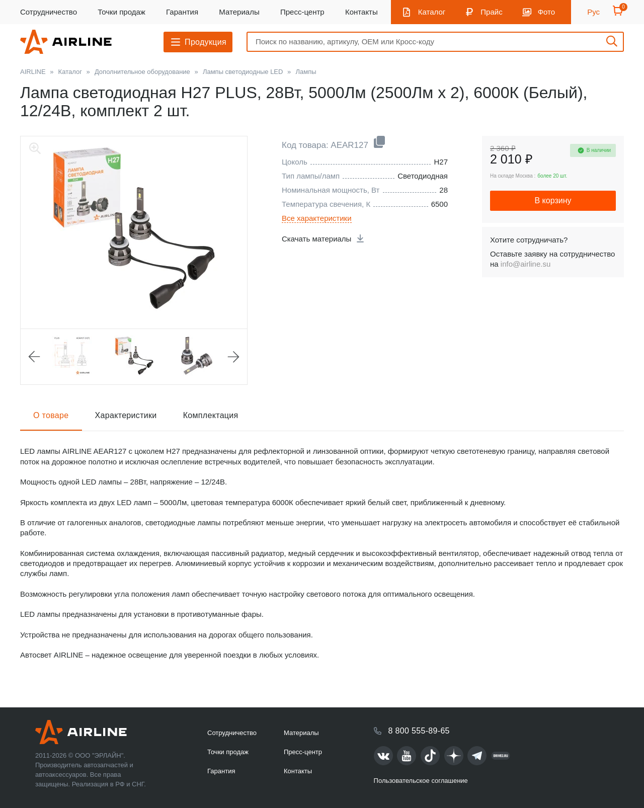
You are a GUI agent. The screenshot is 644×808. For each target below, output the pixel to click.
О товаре (51, 415)
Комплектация (210, 415)
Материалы (239, 12)
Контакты (361, 12)
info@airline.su (525, 264)
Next (233, 357)
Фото (546, 12)
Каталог (432, 12)
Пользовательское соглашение (421, 780)
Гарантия (182, 12)
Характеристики (126, 415)
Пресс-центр (302, 12)
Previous (34, 357)
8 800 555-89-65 (419, 730)
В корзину (552, 200)
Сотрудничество (48, 12)
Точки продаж (121, 12)
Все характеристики (317, 218)
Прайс (491, 12)
